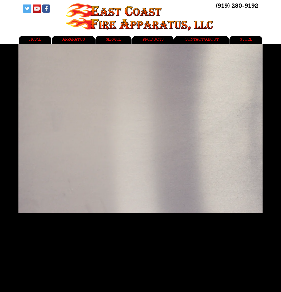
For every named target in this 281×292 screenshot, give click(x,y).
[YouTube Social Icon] (37, 8)
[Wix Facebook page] (46, 8)
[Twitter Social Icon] (27, 8)
